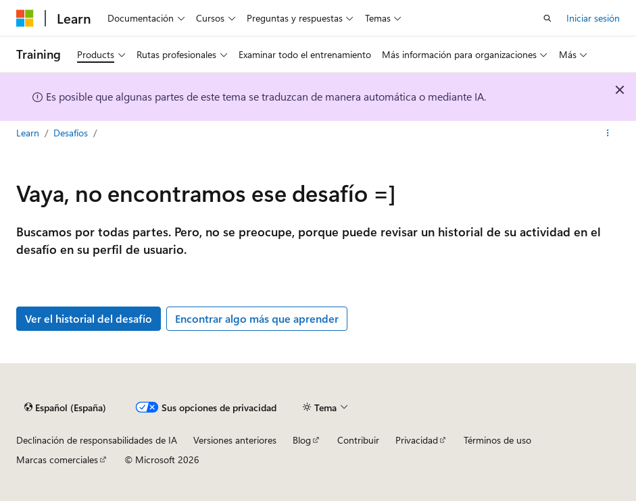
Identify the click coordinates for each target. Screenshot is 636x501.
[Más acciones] (608, 133)
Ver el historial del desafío (88, 318)
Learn (29, 132)
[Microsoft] (25, 18)
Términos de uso (497, 439)
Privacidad (416, 439)
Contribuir (358, 439)
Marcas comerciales (57, 459)
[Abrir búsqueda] (547, 18)
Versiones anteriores (234, 439)
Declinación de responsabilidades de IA (96, 439)
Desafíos (72, 132)
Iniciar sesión (593, 17)
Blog (302, 439)
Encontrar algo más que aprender (257, 318)
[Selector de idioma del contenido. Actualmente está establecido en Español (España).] (65, 407)
